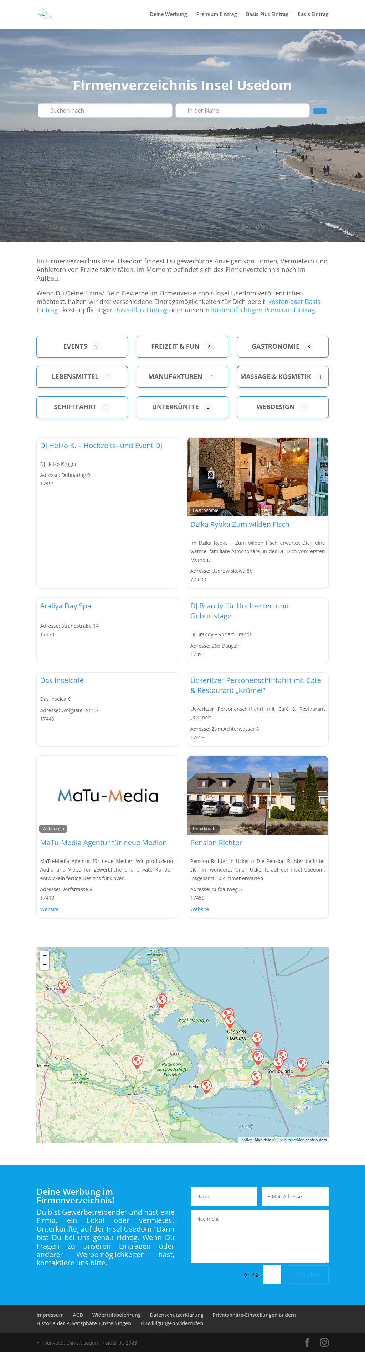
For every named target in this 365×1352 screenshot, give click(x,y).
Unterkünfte (175, 406)
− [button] (45, 965)
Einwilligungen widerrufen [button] (172, 1323)
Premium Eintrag (216, 14)
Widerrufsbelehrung (116, 1314)
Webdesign (276, 406)
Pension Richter (216, 842)
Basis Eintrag (313, 14)
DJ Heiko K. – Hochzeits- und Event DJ (101, 445)
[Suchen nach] (105, 110)
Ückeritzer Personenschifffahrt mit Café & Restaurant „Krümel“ (255, 685)
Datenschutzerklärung (176, 1314)
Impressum (49, 1314)
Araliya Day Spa (65, 606)
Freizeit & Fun (175, 346)
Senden (307, 1274)
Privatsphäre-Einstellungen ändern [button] (254, 1314)
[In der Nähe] (242, 110)
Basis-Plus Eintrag (267, 14)
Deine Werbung (168, 14)
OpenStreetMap (291, 1140)
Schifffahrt (75, 406)
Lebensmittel (75, 376)
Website (49, 909)
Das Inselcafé (62, 680)
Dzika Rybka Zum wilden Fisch (239, 524)
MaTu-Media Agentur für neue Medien (103, 842)
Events (75, 346)
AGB (78, 1314)
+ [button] (45, 955)
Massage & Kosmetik (275, 376)
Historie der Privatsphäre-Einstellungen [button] (83, 1323)
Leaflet (246, 1140)
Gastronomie (275, 346)
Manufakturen (175, 376)
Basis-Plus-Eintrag (141, 309)
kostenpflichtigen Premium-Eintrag (263, 309)
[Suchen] (320, 111)
